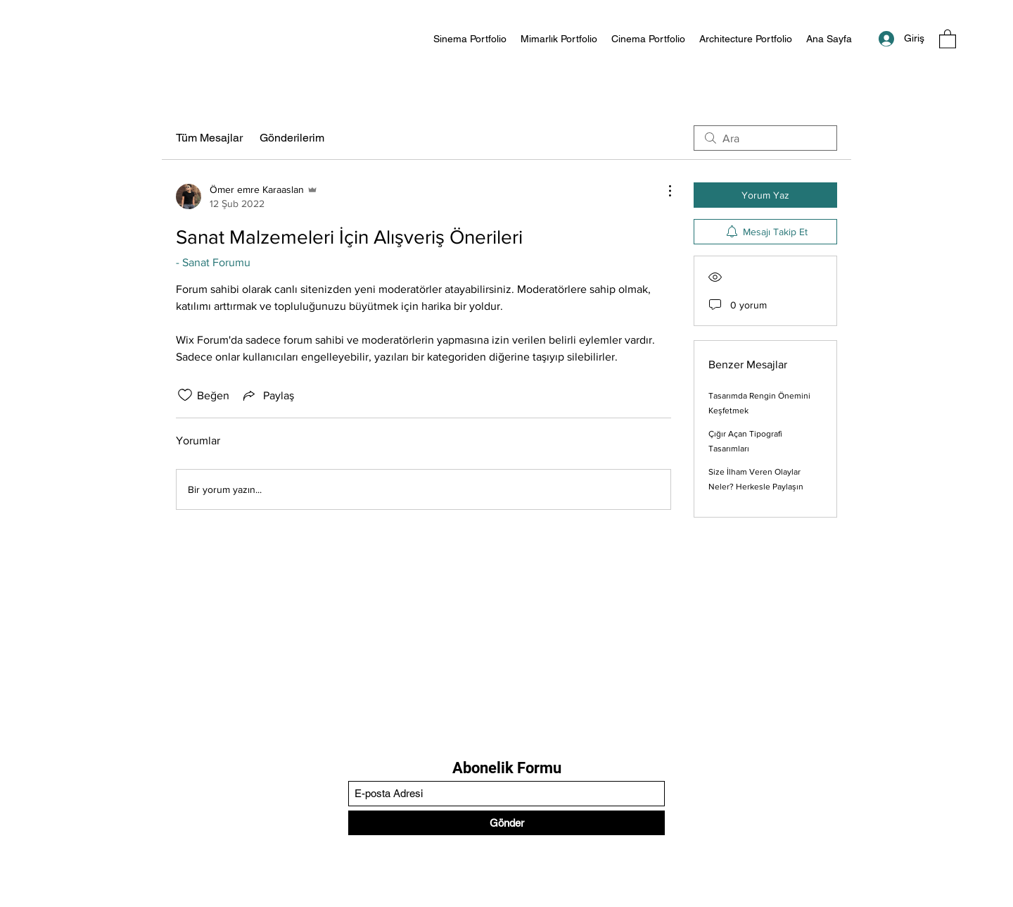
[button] (947, 38)
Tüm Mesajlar (209, 137)
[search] (765, 138)
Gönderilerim (292, 137)
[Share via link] (267, 395)
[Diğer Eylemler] (662, 190)
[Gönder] (506, 823)
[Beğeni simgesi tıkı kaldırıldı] (185, 395)
